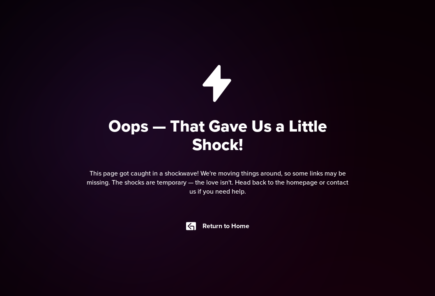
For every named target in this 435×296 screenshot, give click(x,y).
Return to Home (217, 226)
